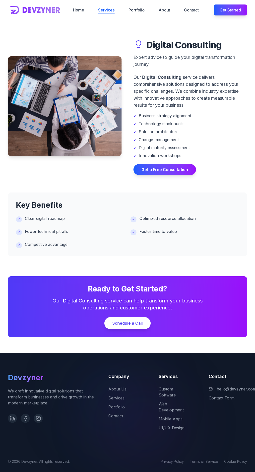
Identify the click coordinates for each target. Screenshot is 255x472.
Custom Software (178, 391)
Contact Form (225, 398)
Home (78, 9)
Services (106, 10)
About (164, 9)
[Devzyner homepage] (35, 9)
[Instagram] (38, 420)
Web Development (178, 406)
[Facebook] (25, 420)
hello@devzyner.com (228, 389)
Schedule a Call (127, 323)
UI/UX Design (175, 428)
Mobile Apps (174, 419)
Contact (191, 9)
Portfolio (136, 9)
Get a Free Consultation (164, 169)
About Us (120, 389)
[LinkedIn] (12, 420)
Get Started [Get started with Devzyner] (230, 9)
